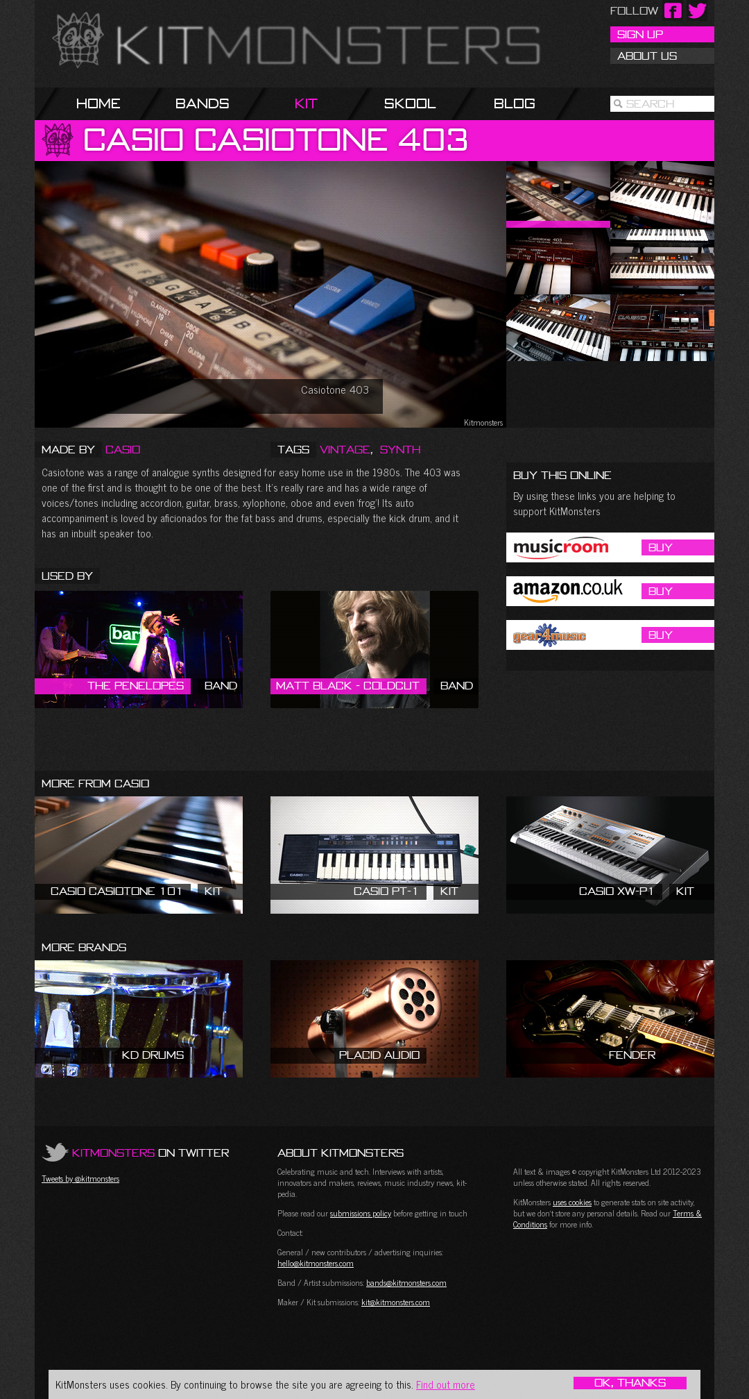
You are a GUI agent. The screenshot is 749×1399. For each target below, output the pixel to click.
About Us (647, 55)
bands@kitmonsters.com (406, 1282)
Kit (306, 103)
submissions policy (360, 1213)
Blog (514, 103)
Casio (122, 449)
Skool (410, 103)
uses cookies (572, 1202)
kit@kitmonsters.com (395, 1302)
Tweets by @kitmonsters (80, 1178)
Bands (202, 103)
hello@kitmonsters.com (315, 1263)
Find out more (445, 1384)
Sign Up (640, 34)
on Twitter (150, 1152)
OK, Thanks (630, 1383)
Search (650, 103)
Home (98, 103)
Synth (400, 449)
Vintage (345, 449)
